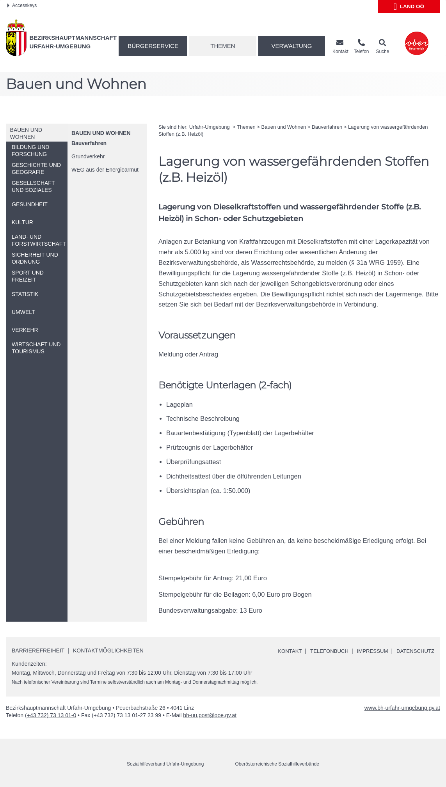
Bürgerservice (153, 46)
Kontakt (282, 651)
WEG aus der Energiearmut (105, 170)
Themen (222, 46)
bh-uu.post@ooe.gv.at (209, 715)
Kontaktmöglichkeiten (108, 650)
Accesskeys (22, 5)
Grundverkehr (88, 156)
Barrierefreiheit (38, 650)
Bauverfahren (89, 143)
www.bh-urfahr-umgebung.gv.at (402, 708)
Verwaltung (292, 46)
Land (408, 6)
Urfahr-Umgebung (210, 127)
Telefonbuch (324, 651)
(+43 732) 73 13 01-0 (50, 715)
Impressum (369, 651)
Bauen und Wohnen (101, 133)
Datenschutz (414, 651)
